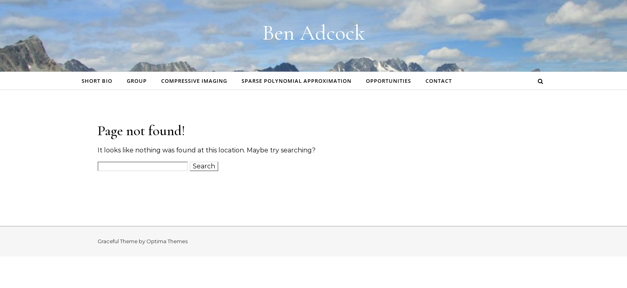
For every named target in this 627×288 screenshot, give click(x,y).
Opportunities (388, 80)
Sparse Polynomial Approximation (296, 80)
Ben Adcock (313, 33)
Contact (438, 80)
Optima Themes (167, 241)
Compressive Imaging (194, 80)
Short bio (97, 80)
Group (137, 80)
